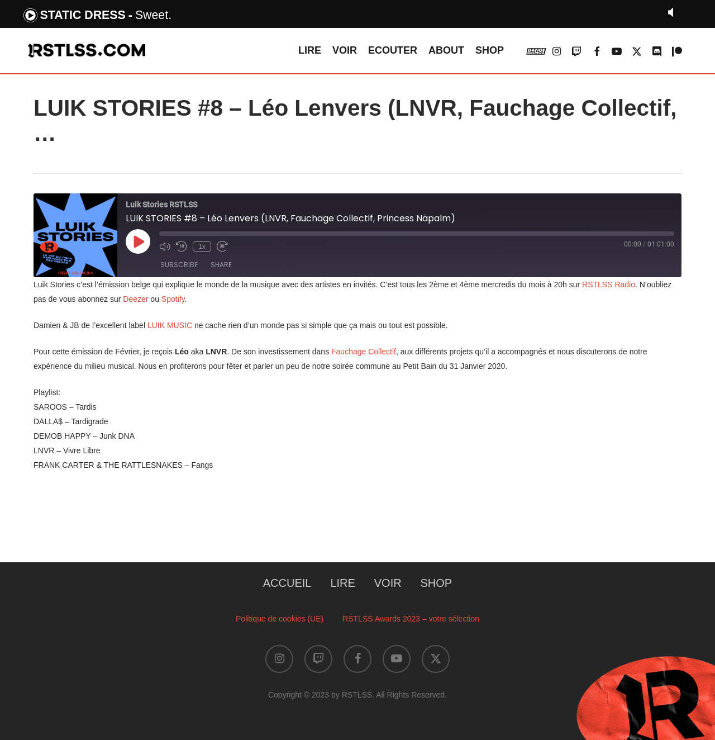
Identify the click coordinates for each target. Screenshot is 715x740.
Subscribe (179, 264)
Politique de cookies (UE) (279, 618)
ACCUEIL (287, 583)
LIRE (342, 583)
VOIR (388, 583)
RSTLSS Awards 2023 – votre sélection (410, 618)
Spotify (173, 299)
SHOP (436, 583)
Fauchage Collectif (363, 351)
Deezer (135, 299)
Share (221, 264)
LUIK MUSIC (169, 325)
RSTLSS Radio (608, 284)
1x (202, 246)
